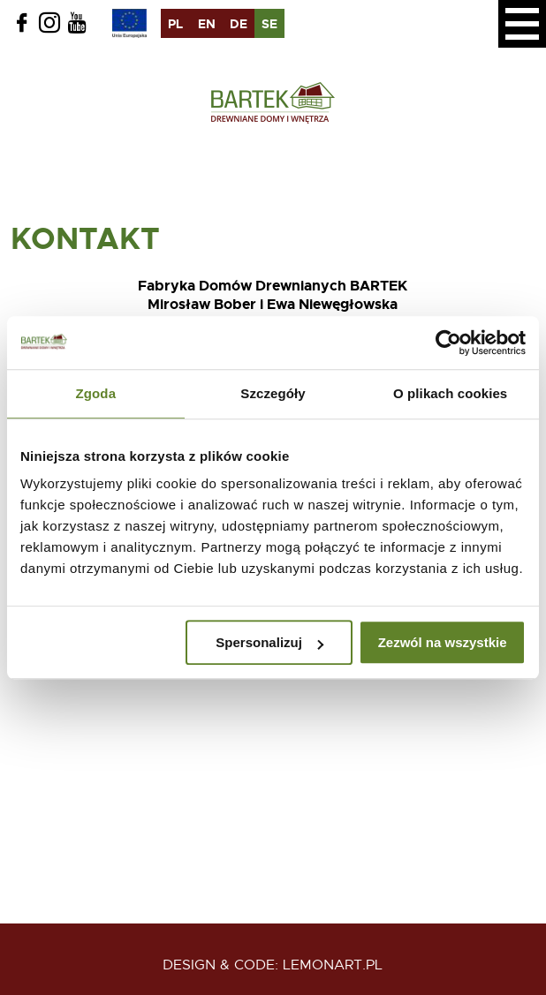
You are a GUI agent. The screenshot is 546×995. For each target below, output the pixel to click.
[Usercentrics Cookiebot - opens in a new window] (448, 342)
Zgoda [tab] (96, 393)
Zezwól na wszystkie (442, 642)
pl (175, 24)
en (207, 24)
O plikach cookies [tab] (450, 393)
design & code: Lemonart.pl (273, 965)
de (238, 24)
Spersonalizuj (269, 642)
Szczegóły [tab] (272, 393)
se (269, 24)
